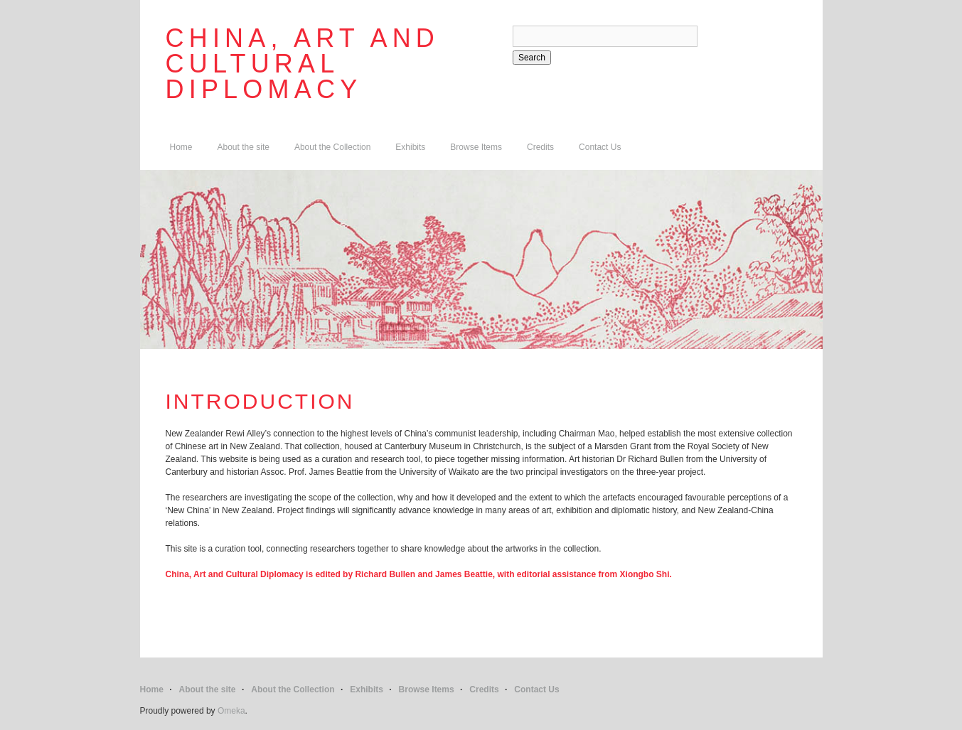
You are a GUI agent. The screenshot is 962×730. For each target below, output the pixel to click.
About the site (243, 147)
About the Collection (332, 147)
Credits (540, 147)
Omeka (231, 711)
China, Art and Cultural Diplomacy (303, 63)
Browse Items (476, 147)
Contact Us (600, 147)
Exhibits (410, 147)
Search (531, 58)
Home (181, 147)
